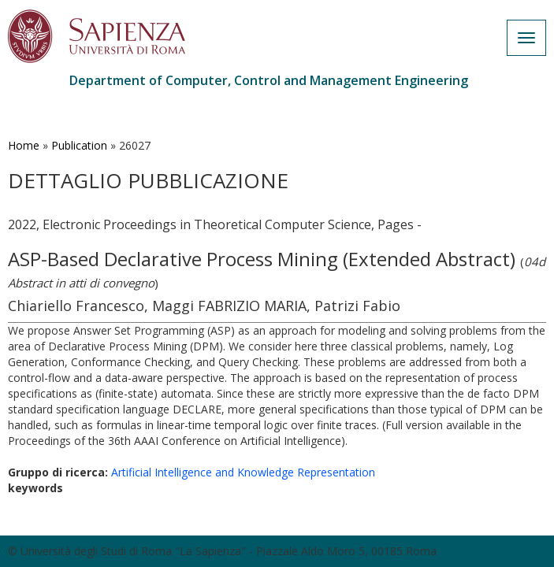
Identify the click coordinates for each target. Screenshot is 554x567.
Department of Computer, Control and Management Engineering (268, 80)
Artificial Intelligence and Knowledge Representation (243, 472)
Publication (79, 145)
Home (23, 145)
